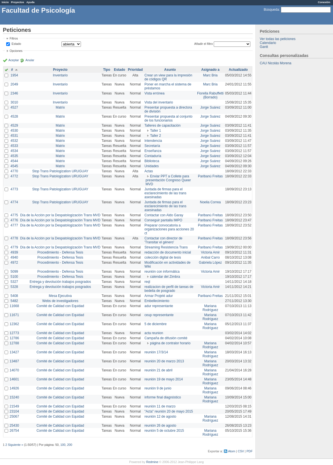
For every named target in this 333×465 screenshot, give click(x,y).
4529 (14, 125)
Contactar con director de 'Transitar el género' (163, 240)
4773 (14, 189)
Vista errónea (154, 93)
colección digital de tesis (162, 257)
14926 (14, 388)
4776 (14, 220)
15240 (14, 397)
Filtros (14, 38)
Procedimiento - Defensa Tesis (60, 252)
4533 (14, 146)
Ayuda (30, 2)
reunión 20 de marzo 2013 (164, 361)
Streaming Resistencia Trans (166, 247)
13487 (14, 361)
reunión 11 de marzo (159, 406)
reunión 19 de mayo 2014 (163, 379)
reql (147, 282)
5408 (14, 296)
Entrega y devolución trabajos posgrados (60, 282)
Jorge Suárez (210, 107)
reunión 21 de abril (158, 370)
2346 (14, 93)
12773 (14, 333)
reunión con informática (162, 272)
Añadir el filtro (203, 43)
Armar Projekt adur (158, 296)
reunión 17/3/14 (156, 352)
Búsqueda (271, 10)
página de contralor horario (170, 343)
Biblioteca (151, 161)
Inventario (60, 75)
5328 (14, 287)
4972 (14, 263)
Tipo (106, 70)
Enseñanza (152, 151)
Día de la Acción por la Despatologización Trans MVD (60, 215)
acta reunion (153, 333)
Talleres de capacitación (162, 125)
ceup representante (158, 315)
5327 (14, 282)
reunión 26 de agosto (160, 425)
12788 (14, 343)
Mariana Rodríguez (210, 308)
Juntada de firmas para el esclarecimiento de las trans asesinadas (165, 193)
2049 (14, 84)
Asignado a (210, 70)
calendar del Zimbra (165, 277)
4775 (14, 215)
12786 (14, 338)
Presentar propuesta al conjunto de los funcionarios (168, 118)
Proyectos (17, 2)
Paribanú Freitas (210, 176)
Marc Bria (210, 75)
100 (62, 444)
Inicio (5, 2)
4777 (14, 225)
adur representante (158, 306)
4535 (14, 156)
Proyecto (60, 70)
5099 (14, 272)
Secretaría (152, 146)
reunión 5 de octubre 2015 (164, 431)
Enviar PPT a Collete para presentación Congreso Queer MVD (168, 180)
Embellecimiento (156, 301)
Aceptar (13, 60)
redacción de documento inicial (167, 252)
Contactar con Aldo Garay (163, 215)
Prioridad (135, 70)
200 (69, 444)
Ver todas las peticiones (277, 39)
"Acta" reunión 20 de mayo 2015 (168, 411)
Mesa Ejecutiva (60, 296)
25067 (14, 416)
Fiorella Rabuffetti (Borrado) (210, 95)
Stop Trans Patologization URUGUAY (60, 171)
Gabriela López (210, 263)
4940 (14, 257)
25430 (14, 425)
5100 (14, 277)
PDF (249, 451)
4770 (14, 171)
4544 (14, 161)
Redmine (152, 462)
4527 (14, 107)
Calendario (268, 43)
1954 (14, 75)
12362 (14, 324)
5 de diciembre (155, 324)
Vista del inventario (158, 102)
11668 (14, 306)
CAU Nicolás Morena (275, 63)
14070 (14, 370)
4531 (14, 136)
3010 (14, 102)
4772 (14, 176)
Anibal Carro (210, 257)
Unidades (151, 166)
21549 (14, 406)
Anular (29, 60)
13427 (14, 352)
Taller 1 (155, 131)
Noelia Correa (210, 202)
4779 (14, 247)
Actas (148, 171)
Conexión (324, 2)
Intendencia (153, 141)
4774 (14, 202)
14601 (14, 379)
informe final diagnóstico (162, 397)
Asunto (170, 70)
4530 (14, 131)
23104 (14, 411)
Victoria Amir (210, 252)
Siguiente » (15, 444)
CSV (241, 451)
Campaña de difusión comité (165, 338)
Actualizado (238, 70)
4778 (14, 238)
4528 (14, 116)
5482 (14, 301)
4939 (14, 252)
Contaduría (152, 156)
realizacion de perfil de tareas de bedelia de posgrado (168, 289)
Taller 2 (155, 136)
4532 (14, 141)
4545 (14, 166)
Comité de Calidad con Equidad (60, 306)
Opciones (16, 50)
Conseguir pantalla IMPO (163, 220)
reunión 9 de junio (157, 388)
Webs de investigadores (60, 301)
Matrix (60, 107)
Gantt (264, 47)
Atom (231, 451)
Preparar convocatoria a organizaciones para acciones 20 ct (169, 229)
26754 (14, 431)
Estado (16, 43)
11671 (14, 315)
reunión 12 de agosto (160, 416)
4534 (14, 151)
